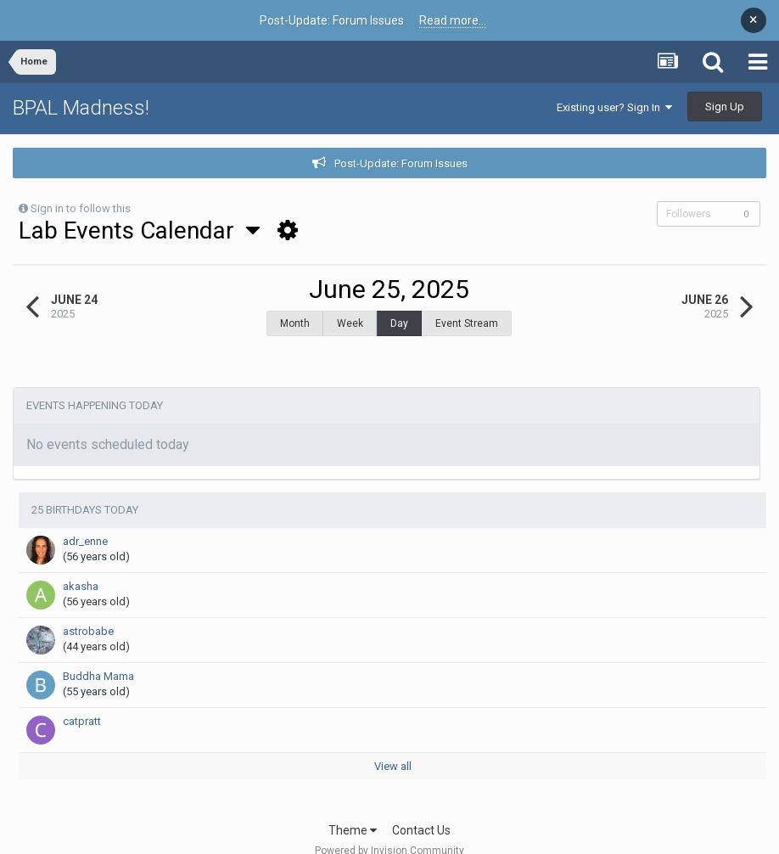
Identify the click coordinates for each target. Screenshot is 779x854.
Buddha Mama (98, 676)
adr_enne (85, 541)
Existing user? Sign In (614, 107)
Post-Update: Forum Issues (401, 163)
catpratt (82, 721)
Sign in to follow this (81, 208)
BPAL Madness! (81, 108)
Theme (352, 830)
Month (295, 323)
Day (399, 323)
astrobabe (88, 631)
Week (350, 323)
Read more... (452, 20)
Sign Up (724, 106)
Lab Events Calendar (139, 230)
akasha (80, 586)
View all (393, 766)
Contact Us (421, 830)
